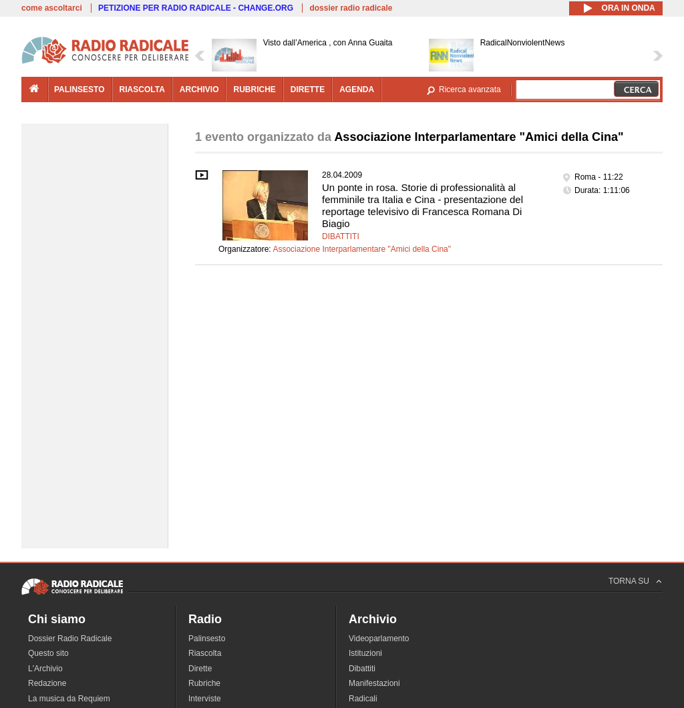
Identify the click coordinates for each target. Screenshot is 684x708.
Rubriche (204, 683)
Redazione (47, 683)
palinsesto (79, 89)
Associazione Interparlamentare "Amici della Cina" (362, 249)
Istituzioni (365, 653)
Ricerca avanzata (470, 89)
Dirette (200, 668)
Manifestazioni (374, 683)
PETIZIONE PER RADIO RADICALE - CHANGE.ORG (195, 8)
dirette (308, 89)
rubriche (254, 89)
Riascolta (204, 653)
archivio (199, 89)
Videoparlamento (379, 638)
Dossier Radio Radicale (70, 638)
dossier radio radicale (350, 8)
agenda (356, 89)
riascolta (142, 89)
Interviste (204, 698)
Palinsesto (206, 638)
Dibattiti (340, 236)
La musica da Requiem (69, 698)
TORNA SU (629, 581)
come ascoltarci (51, 8)
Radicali (363, 698)
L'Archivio (45, 668)
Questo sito (48, 653)
